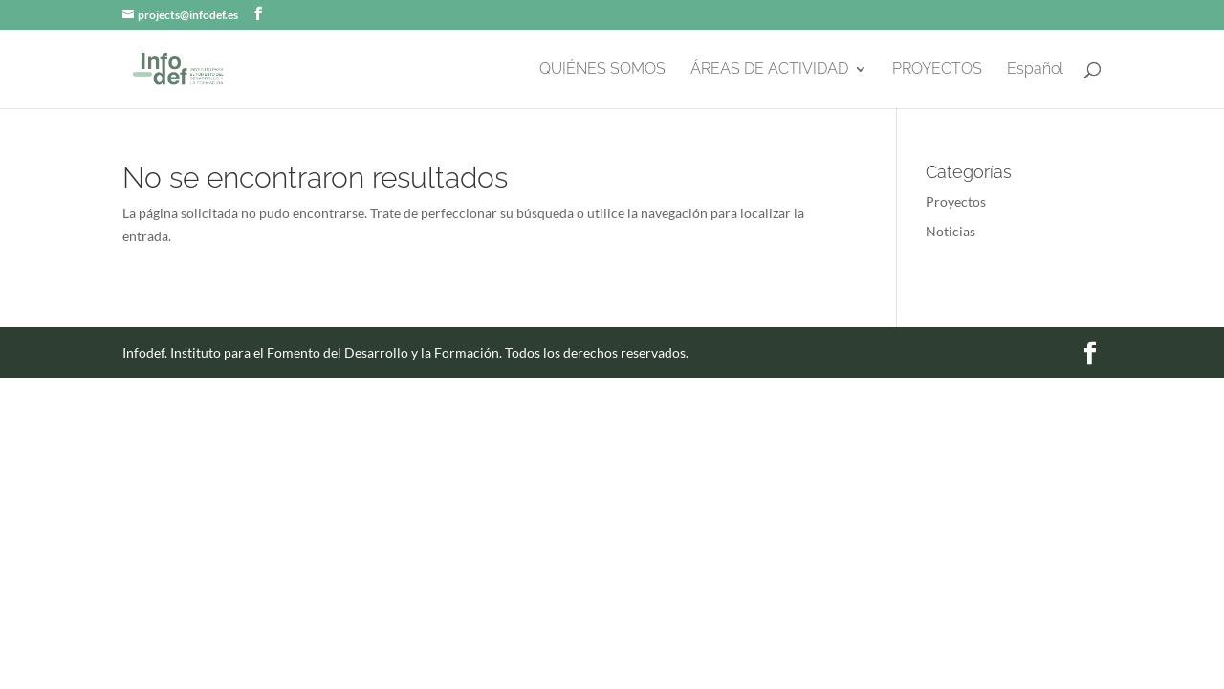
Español (1035, 70)
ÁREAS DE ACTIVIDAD (769, 70)
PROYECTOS (937, 70)
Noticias (950, 231)
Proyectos (956, 201)
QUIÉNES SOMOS (602, 70)
